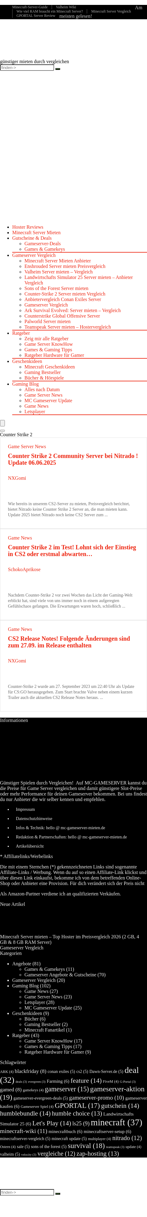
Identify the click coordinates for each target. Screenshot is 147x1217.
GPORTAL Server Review (36, 15)
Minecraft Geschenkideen (49, 366)
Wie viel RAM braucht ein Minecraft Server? (50, 11)
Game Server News (43, 395)
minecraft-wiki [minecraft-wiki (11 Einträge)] (23, 1130)
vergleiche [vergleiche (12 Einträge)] (56, 1153)
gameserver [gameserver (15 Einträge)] (67, 1089)
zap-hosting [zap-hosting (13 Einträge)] (97, 1153)
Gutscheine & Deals (32, 238)
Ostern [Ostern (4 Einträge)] (8, 1147)
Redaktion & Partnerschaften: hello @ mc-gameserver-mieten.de (71, 837)
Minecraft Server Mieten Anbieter (57, 260)
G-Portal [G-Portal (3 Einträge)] (128, 1081)
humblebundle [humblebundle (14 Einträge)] (25, 1113)
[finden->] (57, 69)
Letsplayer (34, 411)
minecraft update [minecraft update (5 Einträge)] (69, 1138)
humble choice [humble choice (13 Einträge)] (77, 1113)
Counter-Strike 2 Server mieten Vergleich (64, 293)
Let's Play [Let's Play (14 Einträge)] (51, 1123)
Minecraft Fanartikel (44, 1029)
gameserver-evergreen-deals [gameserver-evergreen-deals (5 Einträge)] (40, 1098)
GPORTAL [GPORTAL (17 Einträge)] (77, 1105)
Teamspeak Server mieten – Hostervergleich (67, 327)
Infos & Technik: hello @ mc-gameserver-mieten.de (60, 828)
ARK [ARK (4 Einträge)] (6, 1072)
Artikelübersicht (30, 846)
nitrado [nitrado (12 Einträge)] (127, 1138)
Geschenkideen (27, 361)
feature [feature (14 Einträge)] (86, 1080)
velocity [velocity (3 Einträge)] (28, 1154)
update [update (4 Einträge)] (133, 1147)
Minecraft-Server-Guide (30, 7)
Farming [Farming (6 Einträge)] (58, 1081)
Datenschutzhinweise (34, 818)
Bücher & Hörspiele (44, 377)
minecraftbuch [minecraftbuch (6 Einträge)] (66, 1131)
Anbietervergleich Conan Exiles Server (62, 299)
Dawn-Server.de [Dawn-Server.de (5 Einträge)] (106, 1071)
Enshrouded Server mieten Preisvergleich (64, 266)
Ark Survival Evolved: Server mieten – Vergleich (72, 310)
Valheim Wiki (66, 7)
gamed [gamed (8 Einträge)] (11, 1090)
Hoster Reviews (27, 227)
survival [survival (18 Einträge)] (86, 1146)
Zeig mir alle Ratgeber (46, 338)
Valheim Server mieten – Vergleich (58, 271)
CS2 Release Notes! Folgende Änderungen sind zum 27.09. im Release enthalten (69, 642)
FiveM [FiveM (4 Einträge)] (111, 1081)
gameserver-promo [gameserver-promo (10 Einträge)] (96, 1097)
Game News (36, 406)
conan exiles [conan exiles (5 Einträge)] (61, 1071)
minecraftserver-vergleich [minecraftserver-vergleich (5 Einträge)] (25, 1138)
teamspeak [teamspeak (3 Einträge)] (115, 1147)
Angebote (21, 963)
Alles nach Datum (42, 389)
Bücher (31, 1018)
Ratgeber (21, 333)
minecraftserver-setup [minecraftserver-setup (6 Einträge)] (107, 1131)
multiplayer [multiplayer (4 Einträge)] (99, 1139)
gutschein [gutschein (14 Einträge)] (120, 1105)
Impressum (25, 809)
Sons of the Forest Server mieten (56, 288)
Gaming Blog (25, 384)
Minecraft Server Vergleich (111, 11)
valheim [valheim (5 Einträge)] (10, 1154)
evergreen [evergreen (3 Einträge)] (37, 1081)
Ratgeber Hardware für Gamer (54, 355)
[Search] (2, 431)
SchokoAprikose (24, 569)
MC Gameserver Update (48, 400)
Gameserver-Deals (42, 243)
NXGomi (17, 478)
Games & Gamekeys (44, 249)
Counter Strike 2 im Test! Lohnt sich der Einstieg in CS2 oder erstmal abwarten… (72, 550)
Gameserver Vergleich (34, 255)
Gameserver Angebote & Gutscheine (60, 974)
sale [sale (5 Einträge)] (23, 1146)
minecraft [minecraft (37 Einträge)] (116, 1122)
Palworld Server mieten (47, 321)
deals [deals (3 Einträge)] (21, 1081)
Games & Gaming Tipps (48, 349)
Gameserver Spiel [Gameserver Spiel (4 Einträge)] (37, 1106)
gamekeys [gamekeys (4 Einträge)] (33, 1090)
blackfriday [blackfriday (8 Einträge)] (30, 1071)
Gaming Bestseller (42, 372)
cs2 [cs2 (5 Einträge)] (82, 1071)
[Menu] (2, 423)
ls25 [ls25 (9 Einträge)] (81, 1123)
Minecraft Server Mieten (36, 232)
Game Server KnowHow (48, 344)
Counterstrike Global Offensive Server (62, 316)
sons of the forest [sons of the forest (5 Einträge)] (49, 1146)
